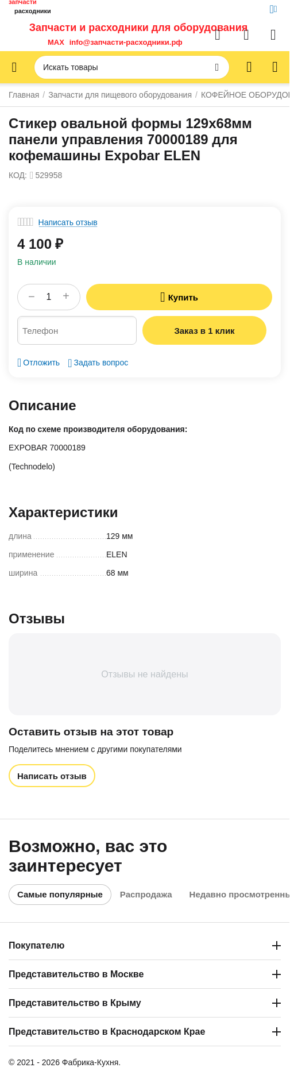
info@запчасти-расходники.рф (126, 42)
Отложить (38, 362)
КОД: (18, 175)
